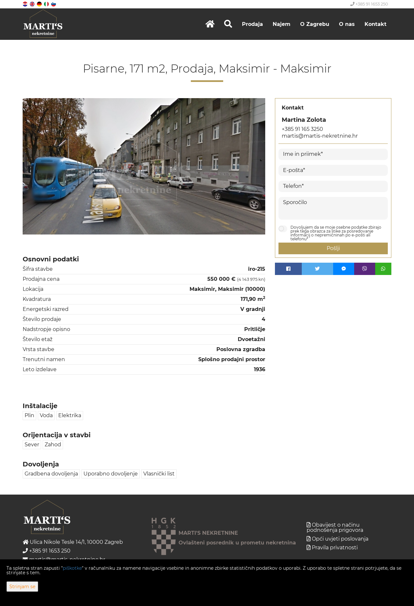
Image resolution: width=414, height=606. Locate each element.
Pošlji (333, 248)
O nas (347, 24)
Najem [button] (281, 24)
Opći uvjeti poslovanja (340, 539)
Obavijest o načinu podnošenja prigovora (335, 527)
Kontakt (376, 24)
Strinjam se (22, 586)
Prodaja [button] (252, 24)
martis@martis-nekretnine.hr (320, 136)
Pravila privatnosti (335, 547)
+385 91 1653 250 (369, 3)
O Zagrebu (314, 24)
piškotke (72, 568)
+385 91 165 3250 (302, 129)
